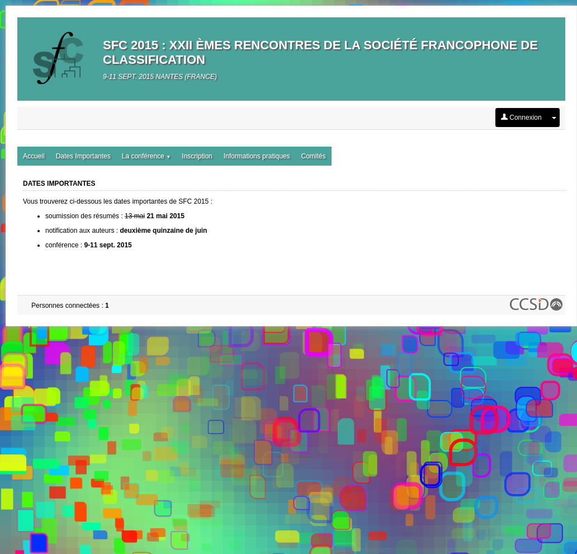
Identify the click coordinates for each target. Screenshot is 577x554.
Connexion (521, 117)
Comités (313, 156)
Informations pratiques (257, 156)
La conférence (146, 156)
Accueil (34, 156)
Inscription (197, 156)
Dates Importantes (83, 156)
